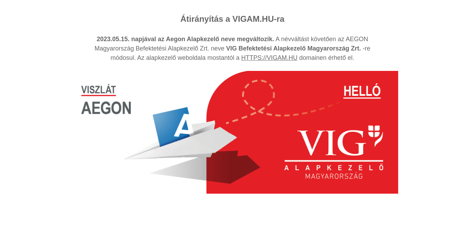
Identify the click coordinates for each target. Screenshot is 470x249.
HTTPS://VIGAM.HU (269, 57)
